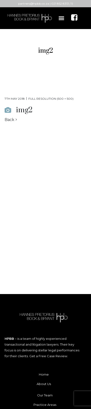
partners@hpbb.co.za (33, 3)
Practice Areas (44, 405)
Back (9, 119)
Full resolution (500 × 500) (51, 98)
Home (44, 374)
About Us (44, 384)
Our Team (45, 395)
